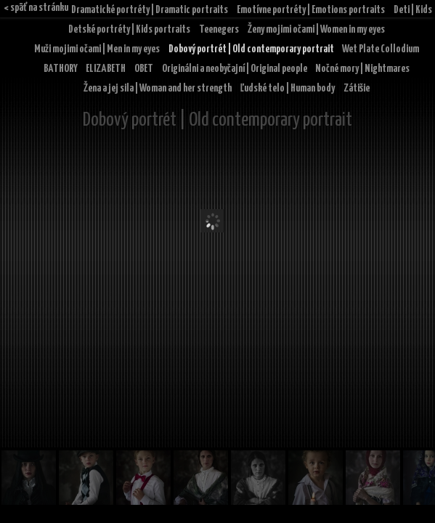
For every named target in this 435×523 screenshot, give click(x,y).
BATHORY (61, 68)
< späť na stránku (36, 7)
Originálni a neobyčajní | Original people (234, 68)
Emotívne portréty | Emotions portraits (311, 9)
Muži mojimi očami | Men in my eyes (97, 49)
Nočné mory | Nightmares (362, 68)
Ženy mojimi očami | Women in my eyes (316, 29)
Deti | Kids (413, 9)
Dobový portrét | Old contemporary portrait (251, 49)
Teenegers (219, 29)
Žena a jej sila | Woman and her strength (158, 88)
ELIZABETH (106, 68)
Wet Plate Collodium (380, 49)
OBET (143, 68)
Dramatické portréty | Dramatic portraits (149, 9)
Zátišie (356, 88)
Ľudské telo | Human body (287, 88)
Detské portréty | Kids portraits (129, 29)
